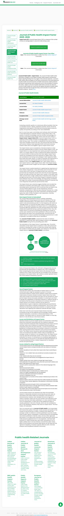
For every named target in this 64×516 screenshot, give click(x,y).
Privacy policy (48, 513)
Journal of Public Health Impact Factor (11, 52)
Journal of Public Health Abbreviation (11, 41)
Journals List (57, 3)
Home (31, 3)
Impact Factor (47, 3)
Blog (17, 513)
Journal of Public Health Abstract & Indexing (11, 73)
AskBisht (30, 513)
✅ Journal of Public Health (25, 30)
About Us (35, 513)
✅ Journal (14, 30)
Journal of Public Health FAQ (11, 78)
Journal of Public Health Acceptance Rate (11, 67)
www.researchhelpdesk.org (40, 515)
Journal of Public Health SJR (11, 61)
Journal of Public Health (11, 36)
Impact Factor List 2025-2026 (38, 63)
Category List (38, 3)
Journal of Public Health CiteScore (11, 57)
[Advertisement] (12, 15)
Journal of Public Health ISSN (11, 46)
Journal (12, 513)
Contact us (41, 513)
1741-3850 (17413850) (37, 106)
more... (34, 89)
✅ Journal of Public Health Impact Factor (44, 30)
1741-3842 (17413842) (37, 103)
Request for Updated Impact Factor (38, 47)
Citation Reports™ (52, 55)
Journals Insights (23, 513)
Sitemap (55, 513)
